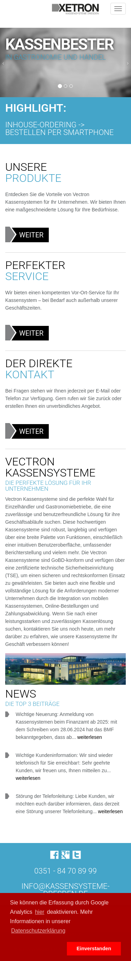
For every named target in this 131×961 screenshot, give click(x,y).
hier (39, 912)
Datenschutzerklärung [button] (38, 931)
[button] (37, 949)
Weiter (31, 235)
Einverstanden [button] (94, 948)
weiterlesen (89, 737)
